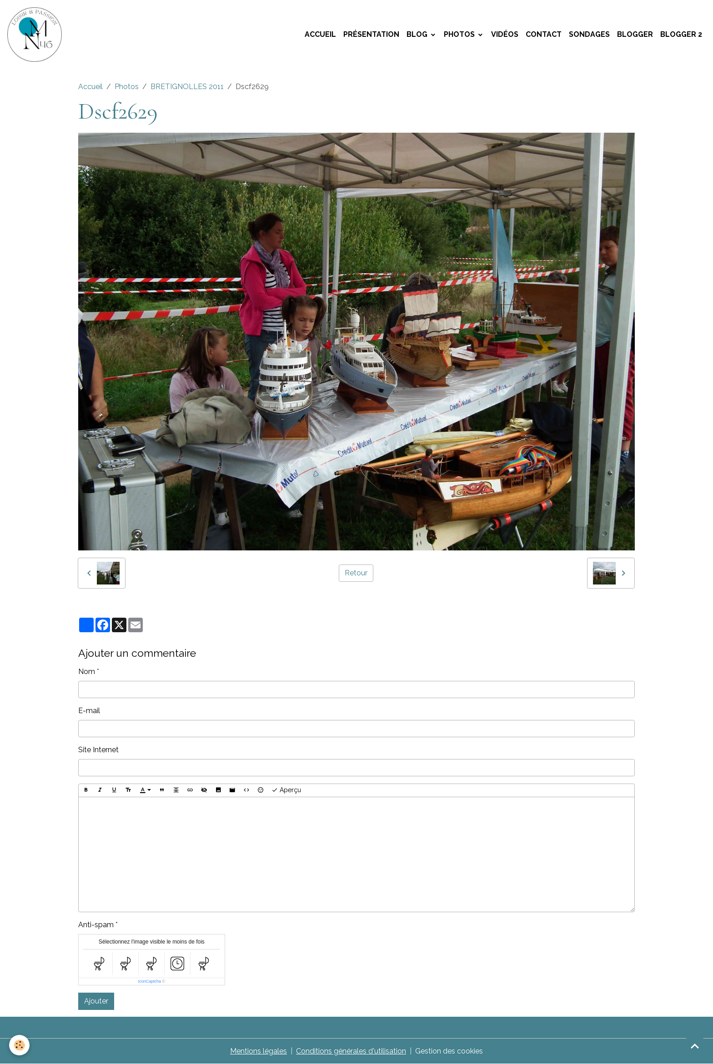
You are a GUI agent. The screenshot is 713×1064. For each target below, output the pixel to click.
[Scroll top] (694, 1045)
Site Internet (98, 749)
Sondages (589, 34)
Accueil (320, 34)
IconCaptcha (149, 981)
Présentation (371, 34)
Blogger (635, 34)
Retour (356, 573)
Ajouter (96, 1001)
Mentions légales (258, 1051)
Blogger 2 (681, 34)
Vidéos (504, 34)
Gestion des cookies (449, 1051)
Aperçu (286, 790)
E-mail (89, 710)
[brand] (36, 34)
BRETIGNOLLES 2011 (187, 86)
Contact (544, 34)
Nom (86, 671)
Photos (460, 34)
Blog (418, 34)
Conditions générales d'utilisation (351, 1051)
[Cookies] (19, 1045)
